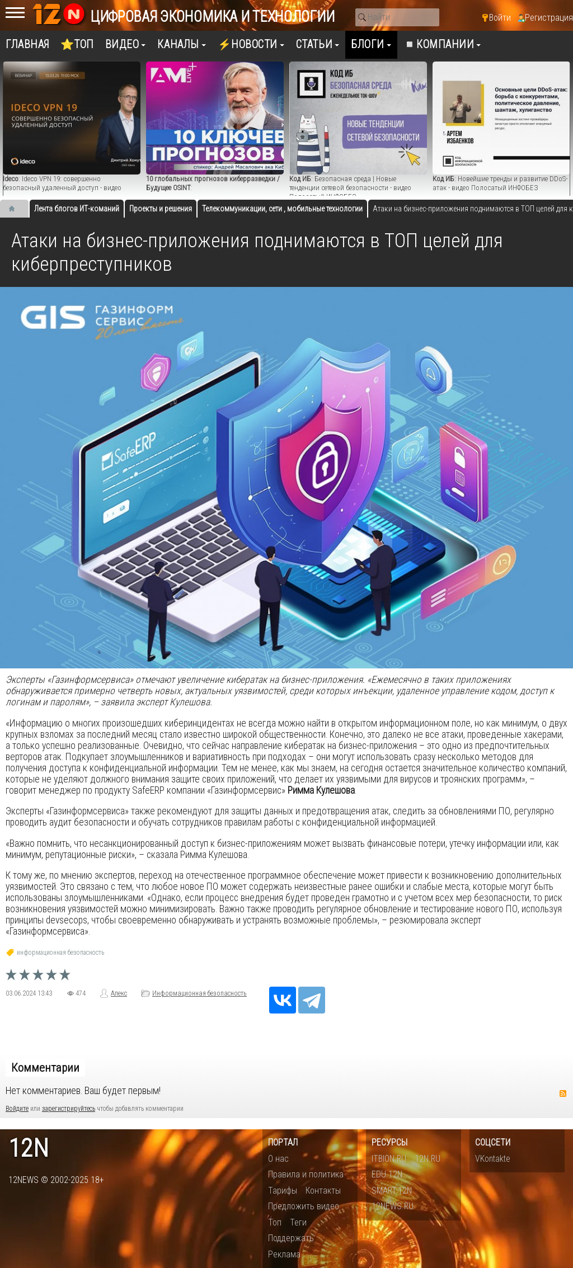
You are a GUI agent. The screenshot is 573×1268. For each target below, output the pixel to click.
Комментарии (45, 1067)
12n (28, 1148)
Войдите (17, 1109)
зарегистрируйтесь (68, 1109)
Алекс (119, 993)
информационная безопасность (60, 952)
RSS (562, 1093)
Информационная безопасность (199, 993)
